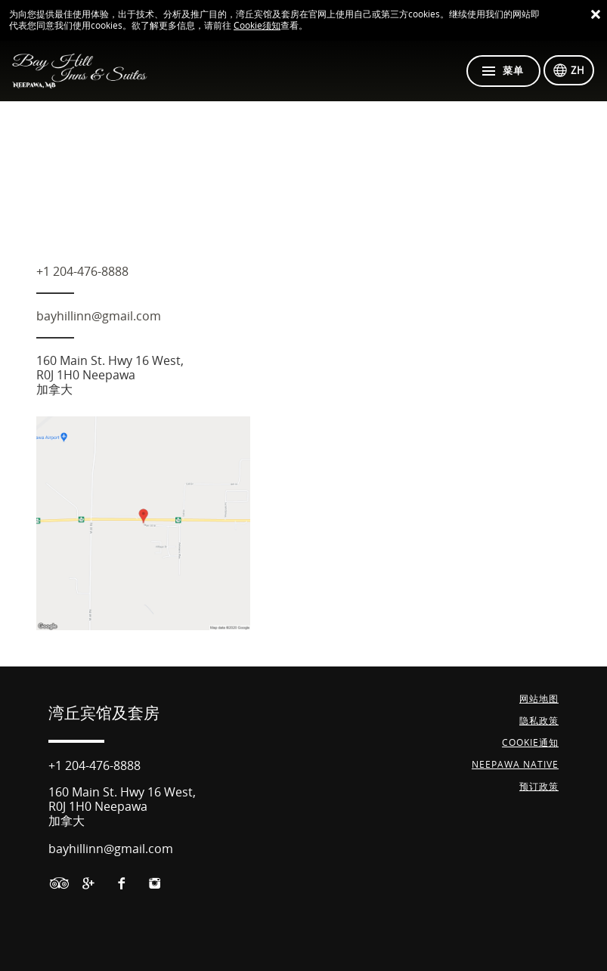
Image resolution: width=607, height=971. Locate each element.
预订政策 (539, 786)
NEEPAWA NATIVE (515, 764)
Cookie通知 (530, 743)
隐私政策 (539, 721)
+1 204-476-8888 (82, 271)
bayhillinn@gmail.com (98, 316)
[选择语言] (569, 70)
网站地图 (539, 699)
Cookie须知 (257, 25)
